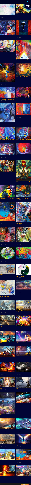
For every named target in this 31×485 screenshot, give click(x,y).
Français (23, 484)
